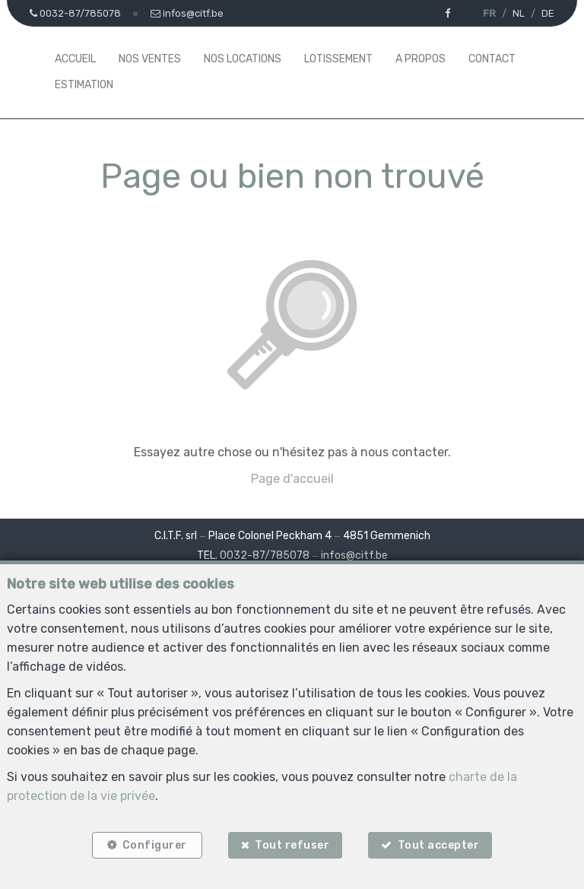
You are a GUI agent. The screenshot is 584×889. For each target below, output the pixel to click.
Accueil (75, 58)
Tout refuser (292, 845)
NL (519, 13)
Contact (492, 58)
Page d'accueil (292, 478)
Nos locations (242, 58)
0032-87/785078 (264, 555)
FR (489, 13)
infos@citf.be (354, 555)
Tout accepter (439, 845)
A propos (420, 58)
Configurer (154, 845)
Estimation (84, 84)
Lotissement (338, 58)
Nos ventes (150, 58)
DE (547, 13)
